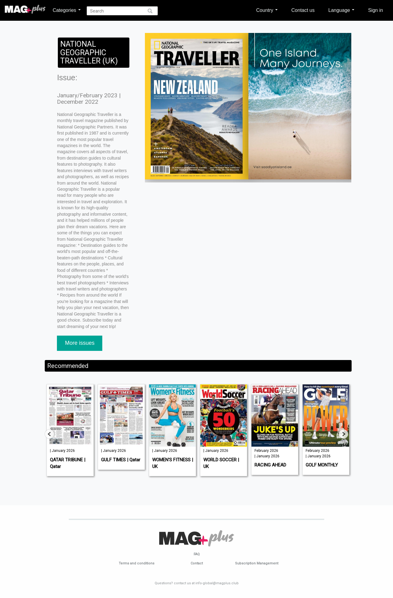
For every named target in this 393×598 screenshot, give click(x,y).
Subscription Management (256, 563)
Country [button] (267, 10)
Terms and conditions (136, 563)
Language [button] (341, 10)
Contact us (302, 10)
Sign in (375, 10)
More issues (79, 343)
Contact (197, 563)
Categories (67, 10)
